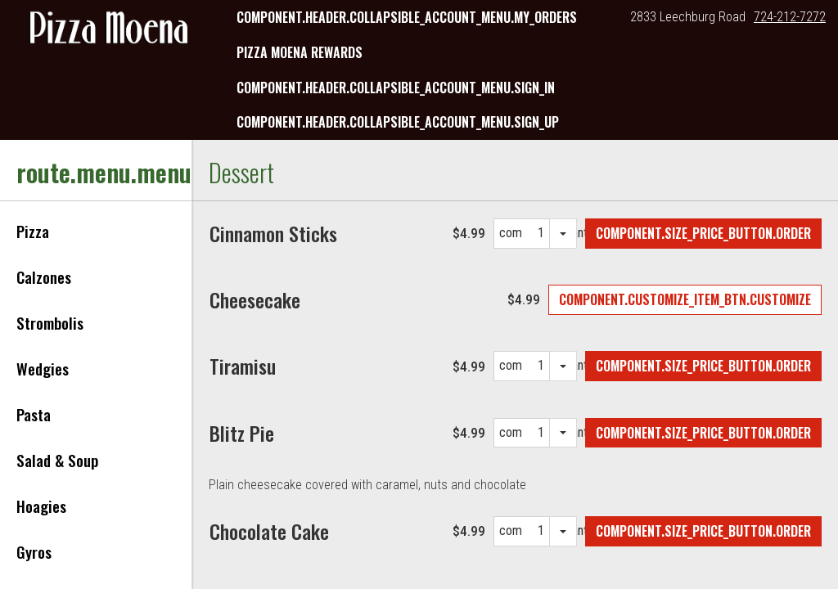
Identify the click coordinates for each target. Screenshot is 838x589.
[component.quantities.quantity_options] (535, 233)
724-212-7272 (790, 17)
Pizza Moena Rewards (300, 52)
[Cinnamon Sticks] (273, 233)
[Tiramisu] (243, 365)
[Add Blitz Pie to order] (703, 433)
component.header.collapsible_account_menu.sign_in (396, 87)
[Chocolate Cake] (269, 531)
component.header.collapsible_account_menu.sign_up (398, 122)
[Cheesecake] (255, 299)
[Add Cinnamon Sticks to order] (703, 233)
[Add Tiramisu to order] (703, 366)
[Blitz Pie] (242, 432)
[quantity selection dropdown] (563, 233)
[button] (108, 29)
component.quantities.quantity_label (510, 237)
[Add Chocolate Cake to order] (703, 531)
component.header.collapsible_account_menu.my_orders (407, 17)
